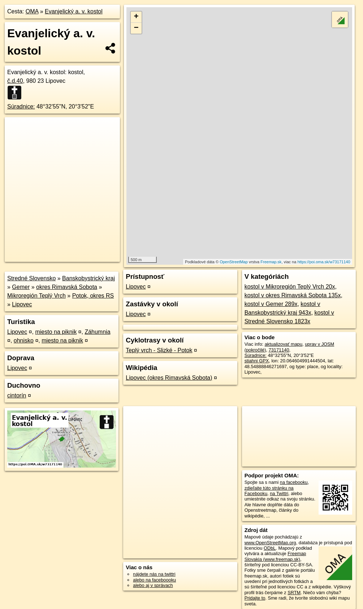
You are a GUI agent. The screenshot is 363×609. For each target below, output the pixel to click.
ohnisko (24, 340)
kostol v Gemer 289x (271, 304)
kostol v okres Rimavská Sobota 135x (293, 295)
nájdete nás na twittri (154, 574)
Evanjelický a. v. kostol (74, 11)
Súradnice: (21, 106)
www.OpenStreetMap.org (270, 542)
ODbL (270, 548)
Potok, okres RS (93, 296)
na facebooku (294, 482)
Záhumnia (97, 332)
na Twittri (279, 493)
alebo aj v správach (153, 585)
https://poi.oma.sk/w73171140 (323, 262)
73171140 (279, 350)
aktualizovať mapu (283, 344)
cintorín (16, 395)
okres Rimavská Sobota (66, 287)
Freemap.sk (270, 262)
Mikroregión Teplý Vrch (36, 296)
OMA (32, 11)
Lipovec (22, 304)
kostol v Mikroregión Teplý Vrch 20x (290, 287)
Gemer (21, 287)
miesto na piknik (56, 332)
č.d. (15, 81)
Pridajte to (255, 598)
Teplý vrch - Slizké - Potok (159, 350)
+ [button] (136, 17)
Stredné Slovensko (31, 278)
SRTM (294, 592)
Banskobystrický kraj (88, 278)
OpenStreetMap (234, 262)
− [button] (136, 28)
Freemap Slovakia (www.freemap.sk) (275, 556)
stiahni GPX (257, 360)
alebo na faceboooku (154, 580)
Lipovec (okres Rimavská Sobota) (169, 378)
